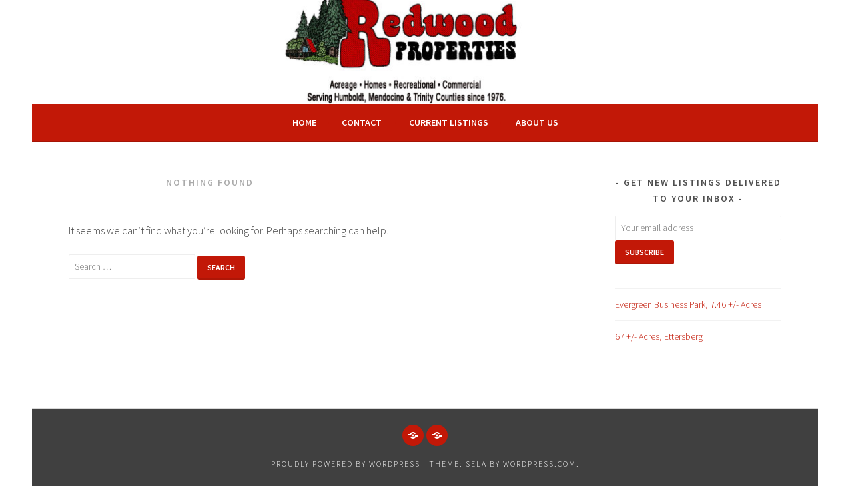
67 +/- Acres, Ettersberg (659, 336)
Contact (362, 122)
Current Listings (448, 122)
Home (304, 122)
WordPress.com (539, 464)
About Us (537, 122)
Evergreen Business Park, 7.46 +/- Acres (688, 304)
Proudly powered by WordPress (345, 464)
